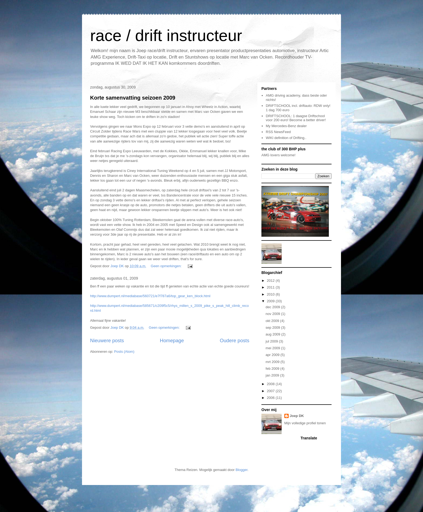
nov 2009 (273, 314)
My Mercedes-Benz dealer (286, 126)
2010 (271, 294)
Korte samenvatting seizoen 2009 (132, 98)
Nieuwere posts (107, 340)
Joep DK (297, 416)
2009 (271, 301)
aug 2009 (273, 334)
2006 (271, 398)
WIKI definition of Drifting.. (286, 138)
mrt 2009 (273, 362)
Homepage (172, 340)
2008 (271, 384)
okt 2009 (273, 321)
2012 (271, 281)
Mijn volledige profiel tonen (305, 423)
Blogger (241, 470)
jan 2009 (273, 375)
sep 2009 (273, 327)
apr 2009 (273, 355)
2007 (271, 391)
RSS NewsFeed (278, 132)
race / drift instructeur (166, 35)
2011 (271, 287)
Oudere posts (234, 340)
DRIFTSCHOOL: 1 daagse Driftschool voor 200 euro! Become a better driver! (296, 118)
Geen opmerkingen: (167, 266)
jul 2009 (272, 341)
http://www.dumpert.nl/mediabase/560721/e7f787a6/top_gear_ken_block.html (150, 296)
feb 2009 (273, 369)
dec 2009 (273, 307)
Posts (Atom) (124, 352)
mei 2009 (273, 348)
